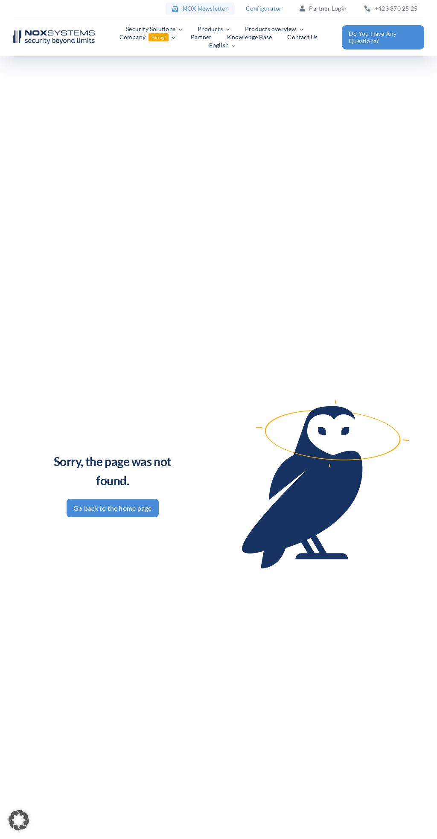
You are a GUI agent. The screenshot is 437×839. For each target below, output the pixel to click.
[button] (19, 820)
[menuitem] (222, 45)
